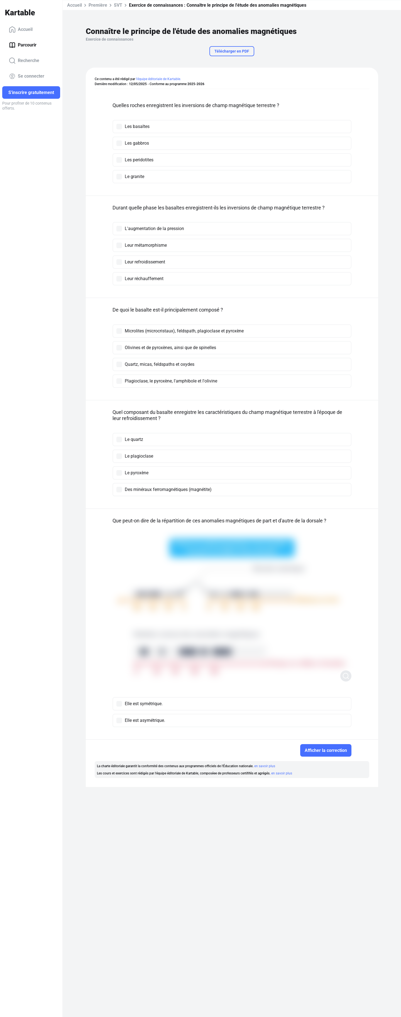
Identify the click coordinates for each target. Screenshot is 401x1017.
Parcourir (22, 45)
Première (98, 5)
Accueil (21, 29)
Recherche (24, 60)
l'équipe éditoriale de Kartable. (158, 79)
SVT (118, 5)
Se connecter (26, 76)
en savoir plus (264, 766)
